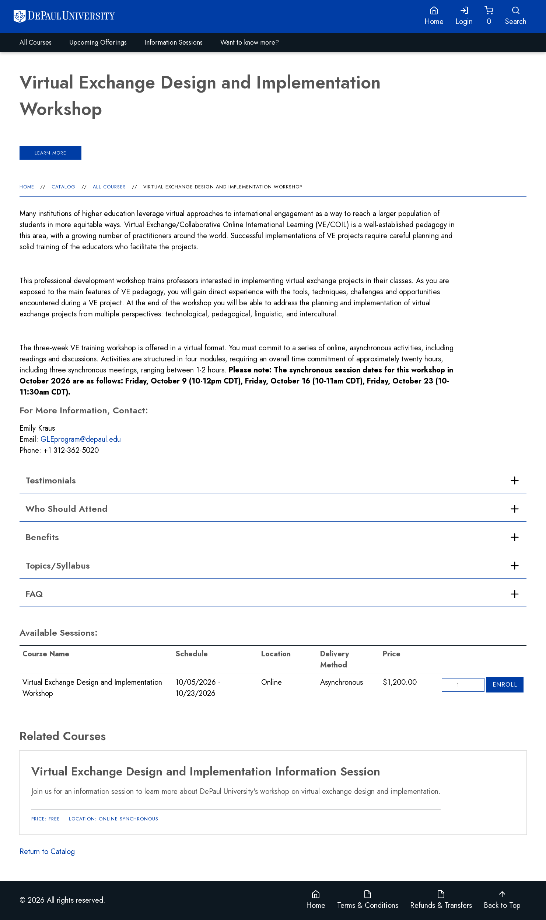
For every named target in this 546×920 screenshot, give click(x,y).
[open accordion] (273, 480)
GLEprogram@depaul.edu (81, 439)
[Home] (65, 16)
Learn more (50, 152)
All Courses (36, 42)
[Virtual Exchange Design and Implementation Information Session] (273, 792)
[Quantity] (463, 685)
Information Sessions (173, 42)
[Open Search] (515, 16)
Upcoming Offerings (98, 42)
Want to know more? (249, 42)
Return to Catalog (47, 851)
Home (27, 186)
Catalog (64, 186)
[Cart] (489, 16)
